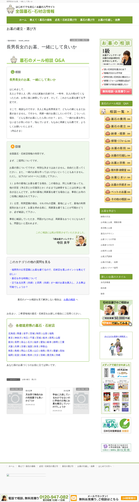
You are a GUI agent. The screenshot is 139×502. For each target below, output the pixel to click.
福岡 (10, 355)
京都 (23, 346)
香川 (49, 350)
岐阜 (49, 342)
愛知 (42, 342)
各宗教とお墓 (106, 228)
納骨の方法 (105, 216)
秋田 (38, 333)
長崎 (23, 355)
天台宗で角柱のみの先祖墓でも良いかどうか (34, 397)
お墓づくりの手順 (108, 239)
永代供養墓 (105, 282)
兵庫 (17, 346)
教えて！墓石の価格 (26, 466)
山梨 (58, 338)
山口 (36, 350)
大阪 (10, 346)
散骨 (102, 294)
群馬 (51, 338)
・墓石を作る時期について (23, 278)
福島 (51, 333)
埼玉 (25, 338)
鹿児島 (50, 355)
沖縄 (58, 355)
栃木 (45, 338)
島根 (17, 350)
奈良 (36, 346)
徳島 (42, 350)
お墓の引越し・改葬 (109, 262)
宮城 (32, 333)
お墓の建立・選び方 (79, 40)
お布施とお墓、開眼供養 (111, 222)
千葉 (32, 338)
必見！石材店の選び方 (48, 466)
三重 (62, 342)
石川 (30, 342)
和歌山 (43, 346)
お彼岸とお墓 (106, 251)
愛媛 (55, 350)
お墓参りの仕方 (107, 245)
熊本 (30, 355)
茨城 (38, 338)
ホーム (11, 466)
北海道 (11, 333)
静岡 (55, 342)
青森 (19, 333)
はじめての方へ (105, 466)
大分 (36, 355)
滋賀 (30, 346)
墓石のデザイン (107, 233)
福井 (36, 342)
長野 (17, 342)
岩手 (25, 333)
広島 (30, 350)
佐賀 (17, 355)
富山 (23, 342)
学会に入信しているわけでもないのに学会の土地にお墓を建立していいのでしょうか (61, 400)
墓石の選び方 (67, 466)
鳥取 (10, 350)
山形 (45, 333)
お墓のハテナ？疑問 (109, 268)
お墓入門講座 (106, 256)
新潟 (10, 342)
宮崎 (42, 355)
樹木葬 (103, 288)
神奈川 (18, 338)
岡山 (23, 350)
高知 (62, 350)
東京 (10, 338)
